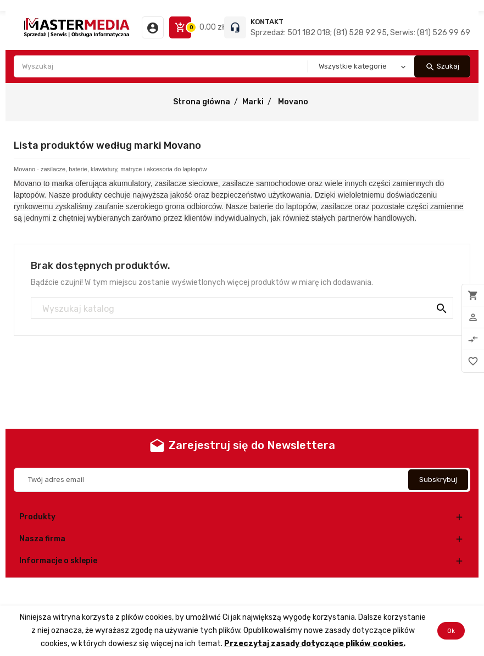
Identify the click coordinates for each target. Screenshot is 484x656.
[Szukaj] (242, 308)
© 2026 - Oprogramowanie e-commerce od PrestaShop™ (242, 591)
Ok (451, 631)
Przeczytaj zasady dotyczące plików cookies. (314, 643)
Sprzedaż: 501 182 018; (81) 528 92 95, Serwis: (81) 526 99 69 (360, 32)
